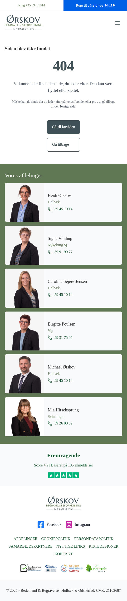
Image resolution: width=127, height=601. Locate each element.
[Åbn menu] (117, 23)
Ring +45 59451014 (31, 5)
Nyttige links (70, 546)
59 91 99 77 (60, 252)
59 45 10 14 (60, 209)
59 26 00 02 (60, 423)
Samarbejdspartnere (30, 546)
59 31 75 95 (60, 337)
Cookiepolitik (55, 539)
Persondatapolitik (93, 539)
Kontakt (63, 554)
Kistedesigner (103, 546)
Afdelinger (25, 539)
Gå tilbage (60, 144)
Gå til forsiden (63, 127)
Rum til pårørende (95, 5)
